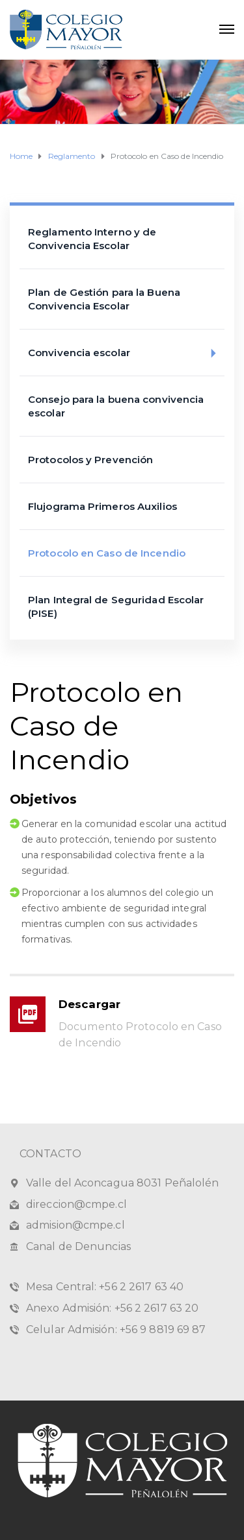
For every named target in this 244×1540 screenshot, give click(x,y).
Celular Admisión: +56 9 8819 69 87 (116, 1329)
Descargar (89, 1004)
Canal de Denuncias (78, 1246)
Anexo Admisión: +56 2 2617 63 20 (112, 1308)
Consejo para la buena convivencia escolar (116, 406)
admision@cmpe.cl (75, 1225)
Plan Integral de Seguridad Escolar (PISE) (116, 607)
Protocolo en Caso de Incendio (106, 553)
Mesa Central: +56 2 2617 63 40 (104, 1287)
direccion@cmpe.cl (76, 1204)
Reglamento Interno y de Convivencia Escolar (92, 239)
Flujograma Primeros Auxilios (102, 506)
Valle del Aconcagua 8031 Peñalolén (122, 1183)
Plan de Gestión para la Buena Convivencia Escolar (104, 299)
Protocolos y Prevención (90, 459)
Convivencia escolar (126, 353)
